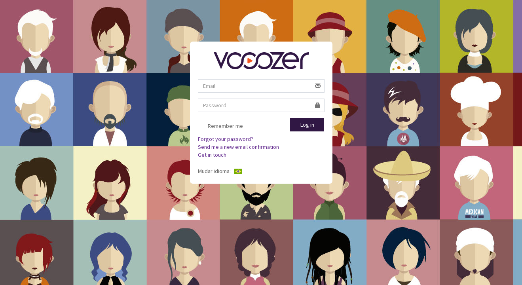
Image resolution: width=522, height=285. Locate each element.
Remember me (220, 126)
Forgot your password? (225, 138)
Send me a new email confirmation (238, 146)
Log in (307, 124)
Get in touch (212, 154)
